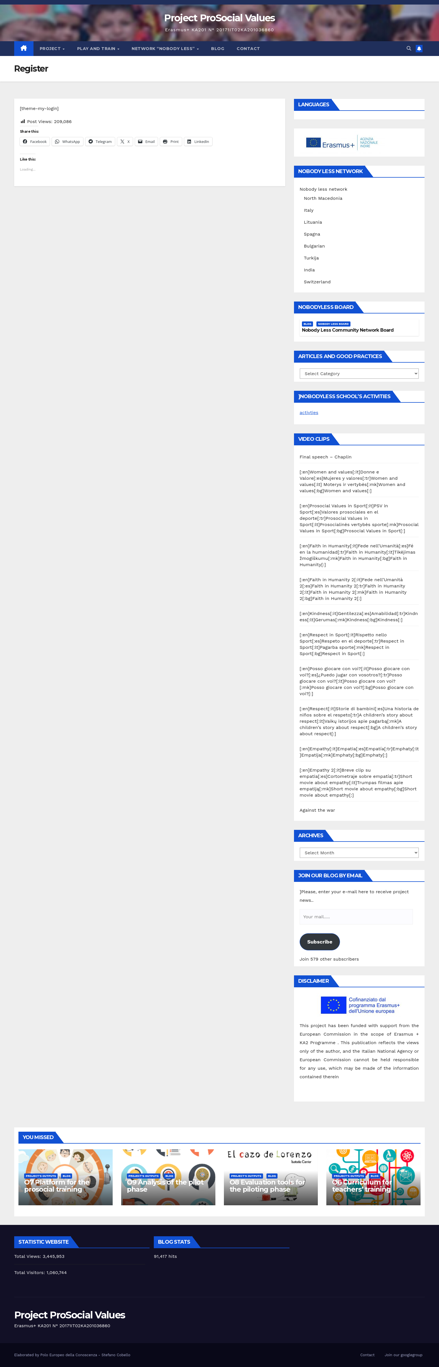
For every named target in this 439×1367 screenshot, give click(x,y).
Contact (248, 48)
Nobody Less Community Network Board (348, 330)
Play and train (97, 48)
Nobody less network (323, 189)
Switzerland (317, 281)
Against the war (317, 810)
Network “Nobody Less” (164, 48)
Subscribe (319, 942)
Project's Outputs (41, 1175)
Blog (217, 48)
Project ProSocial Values (219, 18)
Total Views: (28, 1256)
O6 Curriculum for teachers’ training (362, 1185)
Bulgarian (314, 246)
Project (51, 48)
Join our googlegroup (404, 1355)
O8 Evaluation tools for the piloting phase (267, 1185)
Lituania (313, 222)
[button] (409, 48)
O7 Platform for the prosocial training (56, 1185)
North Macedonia (323, 198)
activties (309, 412)
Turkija (311, 258)
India (309, 270)
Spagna (312, 234)
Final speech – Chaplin (326, 457)
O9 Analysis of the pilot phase (165, 1185)
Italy (309, 210)
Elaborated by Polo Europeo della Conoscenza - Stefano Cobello (72, 1355)
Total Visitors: (30, 1272)
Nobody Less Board (333, 323)
